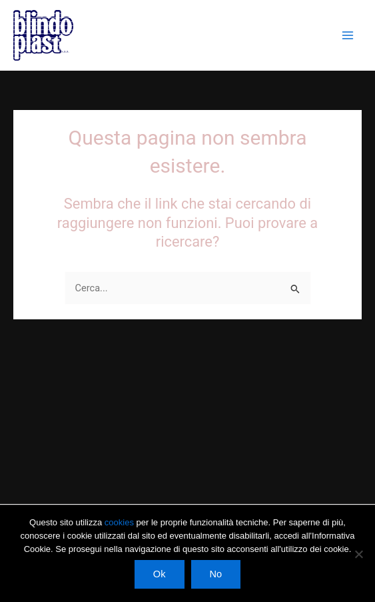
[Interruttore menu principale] (348, 35)
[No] (358, 554)
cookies (121, 522)
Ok (159, 574)
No (216, 574)
